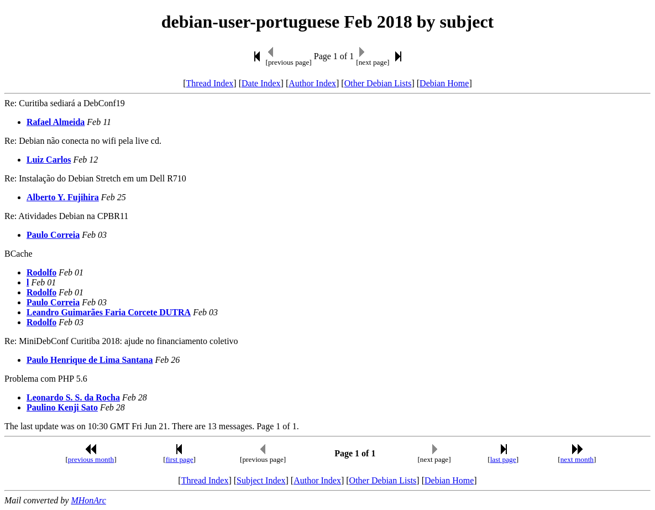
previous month (91, 459)
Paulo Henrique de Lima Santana (90, 360)
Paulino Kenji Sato (62, 407)
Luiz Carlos (49, 159)
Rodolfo (41, 272)
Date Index (261, 83)
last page (503, 459)
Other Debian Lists (378, 83)
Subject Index (261, 480)
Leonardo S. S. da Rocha (73, 397)
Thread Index (210, 83)
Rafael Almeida (56, 122)
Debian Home (444, 83)
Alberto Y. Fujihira (63, 197)
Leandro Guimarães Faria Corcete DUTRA (109, 312)
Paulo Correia (53, 235)
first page (179, 459)
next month (577, 459)
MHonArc (88, 500)
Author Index (312, 83)
